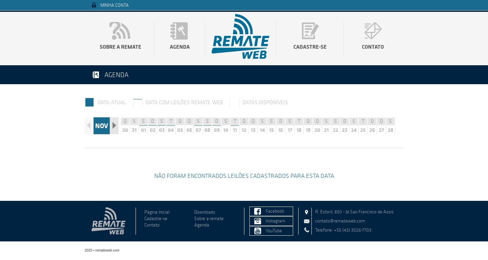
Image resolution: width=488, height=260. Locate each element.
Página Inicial (156, 212)
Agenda (180, 46)
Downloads (204, 212)
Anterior (89, 125)
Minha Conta (114, 5)
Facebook (275, 211)
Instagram (275, 221)
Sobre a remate (120, 46)
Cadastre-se (310, 46)
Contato (373, 46)
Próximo (114, 125)
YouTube (274, 231)
